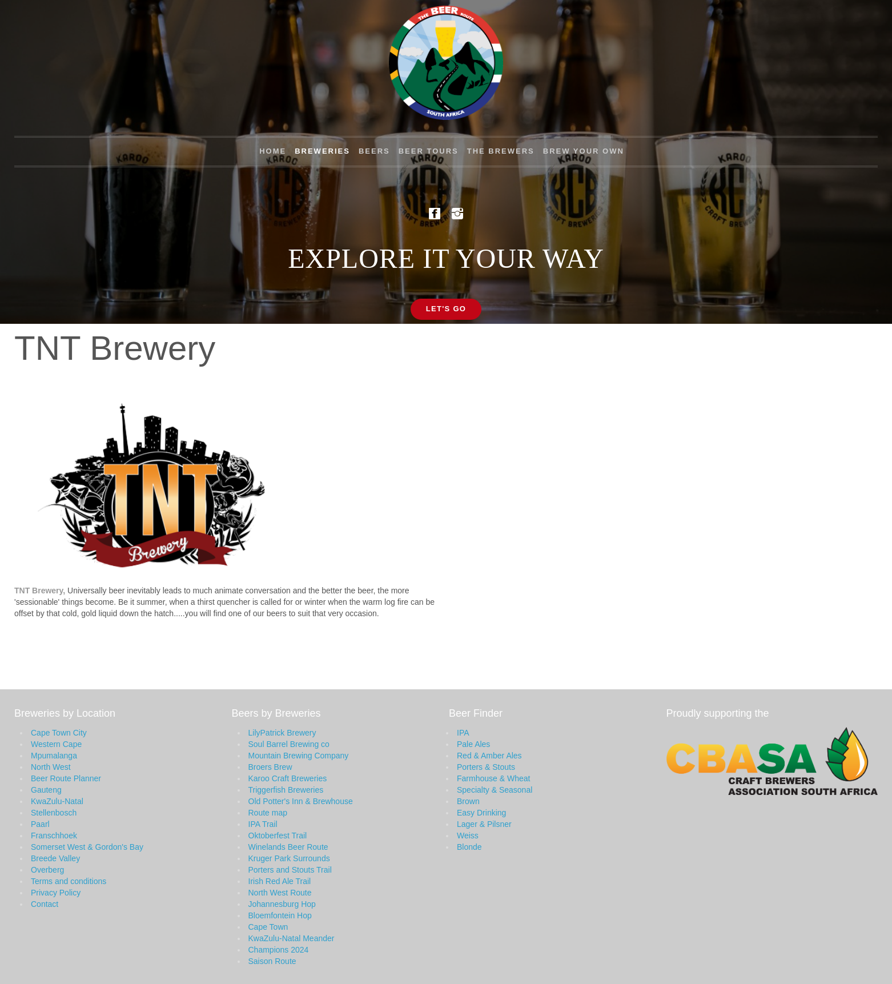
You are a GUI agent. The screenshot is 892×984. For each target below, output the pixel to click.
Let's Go (446, 308)
